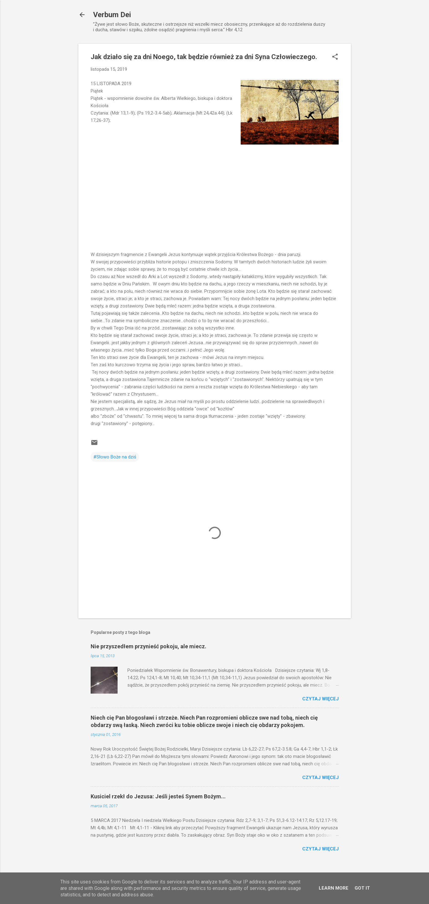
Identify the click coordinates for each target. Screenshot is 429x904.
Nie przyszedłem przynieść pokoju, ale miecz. (148, 646)
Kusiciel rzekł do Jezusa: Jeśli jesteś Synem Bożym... (158, 796)
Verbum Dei (112, 14)
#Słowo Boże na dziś (114, 457)
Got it (362, 888)
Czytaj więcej (320, 699)
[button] (335, 57)
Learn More (333, 888)
